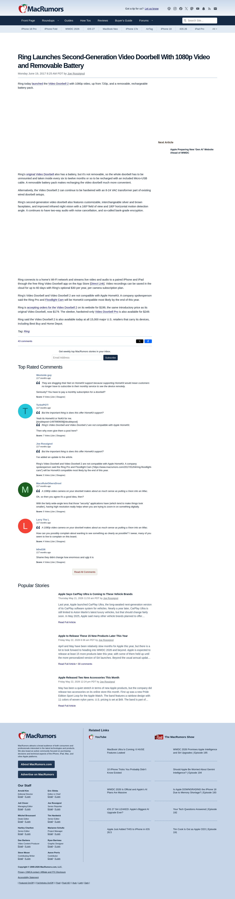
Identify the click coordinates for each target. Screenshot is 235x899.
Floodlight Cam (54, 299)
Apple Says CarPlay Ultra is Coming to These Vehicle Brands (103, 594)
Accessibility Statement (28, 877)
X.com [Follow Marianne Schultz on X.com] (57, 832)
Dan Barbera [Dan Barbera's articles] (24, 838)
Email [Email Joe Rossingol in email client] (50, 807)
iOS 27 (91, 29)
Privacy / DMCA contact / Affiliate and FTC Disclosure (42, 872)
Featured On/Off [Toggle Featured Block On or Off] (26, 883)
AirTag (149, 29)
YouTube (100, 735)
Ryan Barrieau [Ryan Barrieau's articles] (55, 838)
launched (37, 83)
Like (53, 397)
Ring (27, 331)
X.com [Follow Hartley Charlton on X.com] (27, 832)
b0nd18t (41, 549)
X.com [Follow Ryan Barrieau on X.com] (57, 844)
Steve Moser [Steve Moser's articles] (24, 851)
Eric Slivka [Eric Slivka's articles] (53, 789)
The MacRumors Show (179, 735)
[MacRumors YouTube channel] (198, 9)
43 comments (25, 341)
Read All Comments (84, 572)
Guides (68, 20)
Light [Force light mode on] (80, 883)
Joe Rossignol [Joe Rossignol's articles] (55, 801)
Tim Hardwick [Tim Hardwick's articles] (54, 814)
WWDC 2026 (72, 29)
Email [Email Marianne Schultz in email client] (50, 832)
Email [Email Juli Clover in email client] (20, 807)
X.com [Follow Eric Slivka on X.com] (57, 795)
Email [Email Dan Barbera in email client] (20, 844)
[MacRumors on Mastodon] (192, 9)
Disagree (60, 397)
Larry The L (42, 519)
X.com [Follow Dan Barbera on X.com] (27, 844)
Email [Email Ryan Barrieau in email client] (50, 844)
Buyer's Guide (123, 20)
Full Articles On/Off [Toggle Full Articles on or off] (44, 883)
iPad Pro (199, 29)
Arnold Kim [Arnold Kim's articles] (23, 789)
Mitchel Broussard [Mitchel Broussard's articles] (27, 814)
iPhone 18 (166, 29)
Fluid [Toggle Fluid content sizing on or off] (58, 883)
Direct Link (97, 283)
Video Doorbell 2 (58, 83)
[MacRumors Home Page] (41, 9)
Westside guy (44, 375)
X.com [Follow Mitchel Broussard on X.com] (27, 820)
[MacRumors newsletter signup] (215, 9)
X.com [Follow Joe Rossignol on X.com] (57, 807)
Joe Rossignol (76, 73)
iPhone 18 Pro (29, 29)
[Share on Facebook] (148, 341)
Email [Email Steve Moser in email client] (20, 857)
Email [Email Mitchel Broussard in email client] (20, 820)
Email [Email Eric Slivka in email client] (50, 795)
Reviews (103, 20)
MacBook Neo (110, 29)
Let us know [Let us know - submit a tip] (152, 8)
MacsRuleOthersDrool (49, 483)
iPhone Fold (51, 29)
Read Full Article (67, 622)
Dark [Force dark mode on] (86, 883)
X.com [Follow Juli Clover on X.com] (27, 807)
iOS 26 (183, 29)
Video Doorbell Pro (106, 311)
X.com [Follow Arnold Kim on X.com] (27, 795)
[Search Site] (199, 20)
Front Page (28, 20)
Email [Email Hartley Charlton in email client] (20, 832)
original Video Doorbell (40, 174)
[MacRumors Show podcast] (169, 9)
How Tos (85, 20)
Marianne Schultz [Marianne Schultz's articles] (56, 826)
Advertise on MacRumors (37, 772)
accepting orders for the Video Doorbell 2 (52, 307)
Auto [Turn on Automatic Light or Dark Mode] (75, 883)
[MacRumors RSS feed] (209, 9)
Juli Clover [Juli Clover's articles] (23, 801)
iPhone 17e (132, 29)
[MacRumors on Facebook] (181, 9)
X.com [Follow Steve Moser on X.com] (27, 857)
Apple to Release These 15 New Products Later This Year (100, 636)
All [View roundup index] (214, 29)
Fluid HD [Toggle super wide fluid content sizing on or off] (66, 883)
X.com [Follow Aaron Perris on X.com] (57, 857)
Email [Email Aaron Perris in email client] (50, 857)
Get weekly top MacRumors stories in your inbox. (85, 351)
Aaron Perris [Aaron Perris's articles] (54, 851)
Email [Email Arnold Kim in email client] (20, 795)
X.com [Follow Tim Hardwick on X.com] (57, 820)
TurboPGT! (42, 404)
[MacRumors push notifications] (203, 9)
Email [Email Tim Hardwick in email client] (50, 820)
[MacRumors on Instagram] (175, 9)
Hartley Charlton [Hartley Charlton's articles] (26, 826)
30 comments (85, 664)
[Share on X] (139, 341)
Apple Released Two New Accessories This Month (95, 677)
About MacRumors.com (36, 762)
